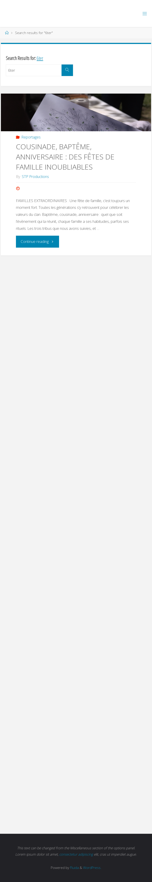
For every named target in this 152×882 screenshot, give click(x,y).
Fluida (74, 867)
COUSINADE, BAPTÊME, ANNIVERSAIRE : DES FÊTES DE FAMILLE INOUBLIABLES (65, 157)
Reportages (31, 137)
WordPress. (92, 867)
